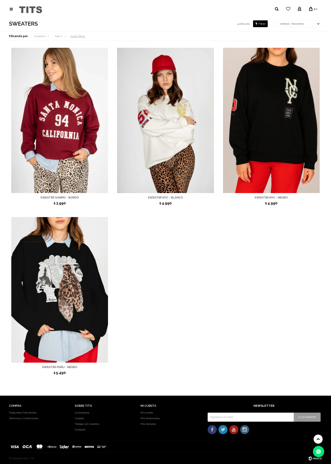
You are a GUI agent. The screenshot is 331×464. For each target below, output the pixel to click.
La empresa (82, 412)
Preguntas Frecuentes (23, 412)
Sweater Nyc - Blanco (165, 197)
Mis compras (148, 424)
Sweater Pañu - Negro (59, 367)
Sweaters (39, 36)
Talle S (58, 36)
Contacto (80, 429)
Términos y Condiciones (23, 418)
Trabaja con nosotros (87, 424)
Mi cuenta (147, 412)
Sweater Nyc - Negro (271, 197)
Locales (79, 418)
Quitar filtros (77, 36)
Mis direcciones (150, 418)
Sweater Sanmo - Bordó (59, 197)
